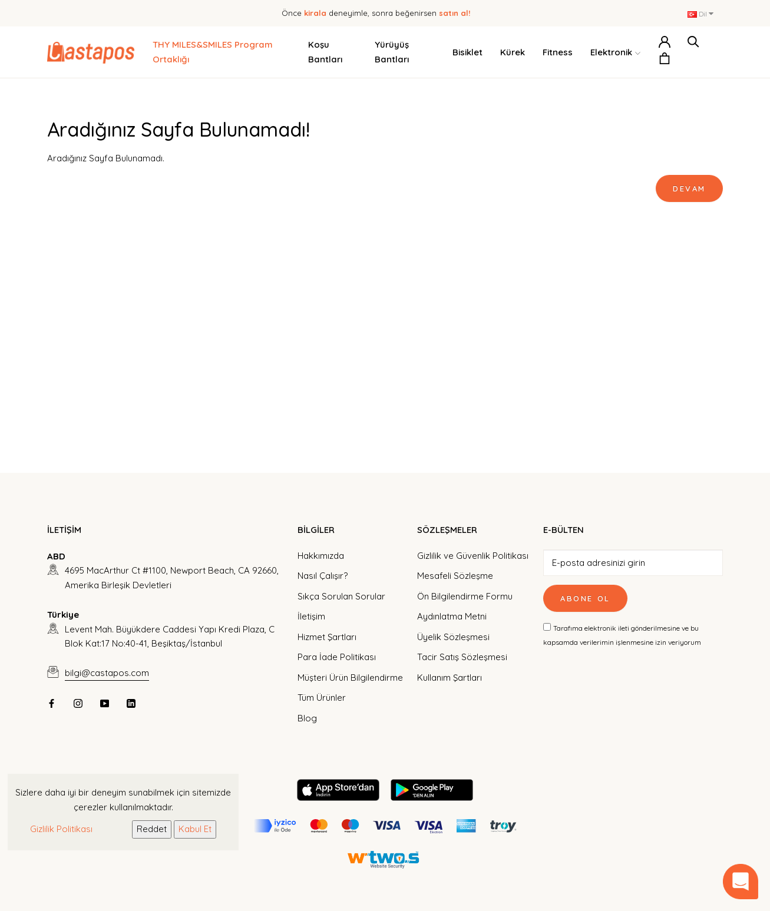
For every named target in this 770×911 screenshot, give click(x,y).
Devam (689, 188)
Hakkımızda (321, 555)
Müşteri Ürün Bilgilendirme (350, 677)
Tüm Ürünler (322, 697)
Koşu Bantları (325, 52)
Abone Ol (585, 598)
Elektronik (615, 52)
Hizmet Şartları (327, 636)
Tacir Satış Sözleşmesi (462, 656)
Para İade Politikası (337, 656)
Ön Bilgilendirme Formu (465, 596)
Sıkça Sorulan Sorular (341, 596)
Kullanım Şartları (449, 677)
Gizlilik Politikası (61, 828)
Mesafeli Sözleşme (455, 575)
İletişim (311, 616)
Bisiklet (467, 52)
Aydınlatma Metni (452, 616)
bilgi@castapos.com (107, 672)
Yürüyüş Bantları (392, 52)
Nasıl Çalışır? (323, 575)
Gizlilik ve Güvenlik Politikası (472, 555)
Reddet (152, 828)
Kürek (512, 52)
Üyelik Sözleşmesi (453, 636)
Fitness (558, 52)
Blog (307, 718)
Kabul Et (195, 828)
